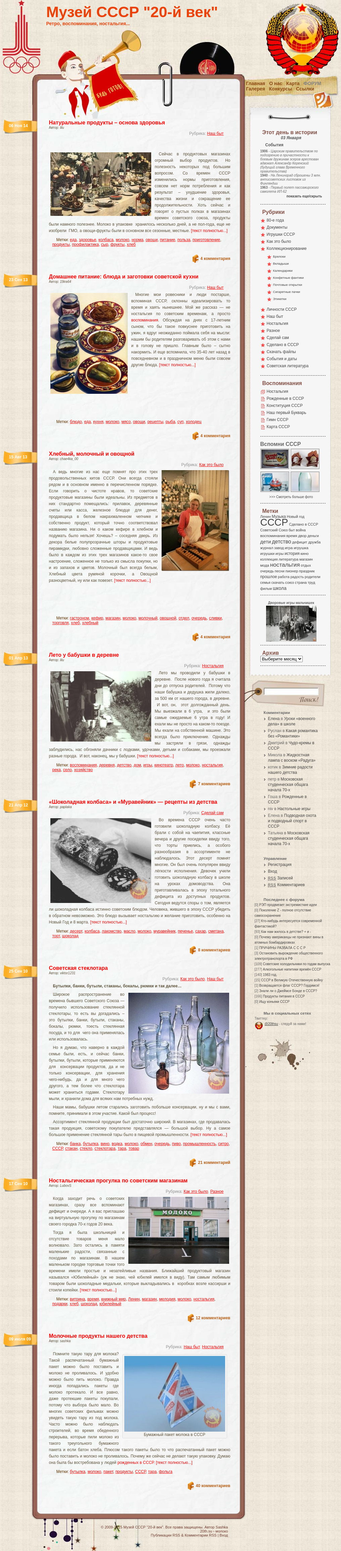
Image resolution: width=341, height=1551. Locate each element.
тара (122, 1148)
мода (264, 565)
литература (288, 559)
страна (301, 582)
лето (179, 765)
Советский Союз (274, 530)
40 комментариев (213, 1485)
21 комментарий (214, 1162)
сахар (200, 931)
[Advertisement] (131, 146)
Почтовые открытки (287, 285)
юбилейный (110, 1303)
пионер (292, 571)
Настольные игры (294, 808)
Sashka (222, 1527)
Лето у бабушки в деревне (84, 655)
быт (292, 530)
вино (104, 1143)
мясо (126, 421)
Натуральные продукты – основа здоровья (107, 122)
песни (280, 571)
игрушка (301, 548)
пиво (176, 1143)
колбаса (106, 239)
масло (129, 931)
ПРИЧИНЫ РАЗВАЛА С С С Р (282, 948)
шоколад (70, 936)
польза (183, 239)
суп (180, 421)
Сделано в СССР (283, 344)
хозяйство (83, 769)
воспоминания (144, 320)
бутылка (90, 1143)
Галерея (255, 88)
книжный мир (113, 1299)
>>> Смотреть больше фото (291, 497)
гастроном (79, 618)
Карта (293, 83)
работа (283, 577)
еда (73, 239)
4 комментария (215, 258)
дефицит (299, 542)
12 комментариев (213, 1318)
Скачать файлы (281, 351)
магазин (112, 618)
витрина (77, 1299)
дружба (314, 542)
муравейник (165, 931)
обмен (146, 1143)
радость (297, 577)
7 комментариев (214, 784)
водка (117, 1143)
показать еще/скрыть (304, 196)
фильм (266, 589)
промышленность (199, 1143)
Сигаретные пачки (286, 292)
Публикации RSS (165, 1535)
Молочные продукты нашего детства (98, 1336)
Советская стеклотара (78, 968)
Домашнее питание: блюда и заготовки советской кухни (124, 276)
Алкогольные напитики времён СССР (292, 969)
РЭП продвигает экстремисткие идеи (288, 905)
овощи (151, 239)
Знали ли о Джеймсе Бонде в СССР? (288, 991)
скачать (277, 582)
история (292, 553)
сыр (104, 244)
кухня (98, 421)
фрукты (118, 244)
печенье (185, 931)
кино (304, 554)
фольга (165, 1471)
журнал (266, 548)
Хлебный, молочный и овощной (92, 454)
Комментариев (286, 884)
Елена (274, 718)
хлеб (131, 244)
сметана (216, 931)
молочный (147, 618)
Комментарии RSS (201, 1535)
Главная (255, 83)
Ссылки (305, 88)
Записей (280, 878)
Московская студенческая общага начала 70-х (288, 784)
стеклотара (104, 1148)
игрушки (267, 554)
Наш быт (215, 133)
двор (302, 536)
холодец (193, 421)
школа (280, 588)
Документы (277, 227)
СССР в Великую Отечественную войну (292, 980)
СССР (57, 1148)
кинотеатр (163, 765)
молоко (122, 239)
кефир (97, 618)
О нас (275, 83)
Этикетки (280, 299)
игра (289, 547)
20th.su (206, 1531)
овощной (168, 618)
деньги (313, 536)
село (67, 769)
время (93, 1299)
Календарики (283, 270)
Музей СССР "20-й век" (132, 12)
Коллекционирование (287, 248)
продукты (61, 244)
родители (313, 577)
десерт (76, 931)
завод (279, 548)
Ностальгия (212, 666)
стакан (71, 1148)
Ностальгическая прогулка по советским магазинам (118, 1180)
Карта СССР (278, 426)
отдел (183, 618)
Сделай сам (212, 812)
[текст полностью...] (209, 230)
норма (137, 239)
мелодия (167, 1299)
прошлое (268, 576)
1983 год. (270, 975)
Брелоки (279, 256)
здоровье (87, 239)
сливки (215, 618)
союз (289, 582)
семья (265, 582)
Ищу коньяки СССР (274, 1002)
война (300, 530)
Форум (312, 83)
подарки (60, 1303)
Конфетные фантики (288, 277)
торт (56, 936)
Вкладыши (281, 263)
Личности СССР (282, 309)
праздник (306, 571)
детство (124, 765)
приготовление (206, 239)
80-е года (275, 220)
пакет (108, 1471)
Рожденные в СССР (285, 398)
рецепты (155, 421)
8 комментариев (214, 950)
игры (147, 765)
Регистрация (280, 864)
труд (311, 582)
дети (265, 541)
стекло (86, 1148)
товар (133, 1148)
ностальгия (212, 765)
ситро (223, 1143)
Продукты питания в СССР (284, 996)
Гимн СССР (278, 419)
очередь (199, 618)
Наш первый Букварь (286, 412)
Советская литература (288, 366)
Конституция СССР (285, 405)
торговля (60, 622)
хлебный (90, 622)
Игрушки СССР (281, 234)
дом (137, 765)
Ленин (134, 1299)
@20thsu (271, 1024)
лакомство (111, 931)
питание (167, 239)
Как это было (211, 464)
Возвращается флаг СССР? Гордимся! (289, 985)
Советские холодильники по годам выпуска (296, 964)
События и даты (282, 358)
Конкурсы (280, 88)
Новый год (295, 517)
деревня (107, 765)
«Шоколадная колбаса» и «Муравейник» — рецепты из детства (133, 802)
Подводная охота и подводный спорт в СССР (292, 821)
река (56, 769)
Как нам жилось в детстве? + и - (286, 932)
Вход (272, 871)
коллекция (269, 559)
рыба (170, 421)
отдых (306, 565)
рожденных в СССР (136, 1462)
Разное (217, 1191)
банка (75, 1143)
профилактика (85, 244)
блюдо (76, 421)
